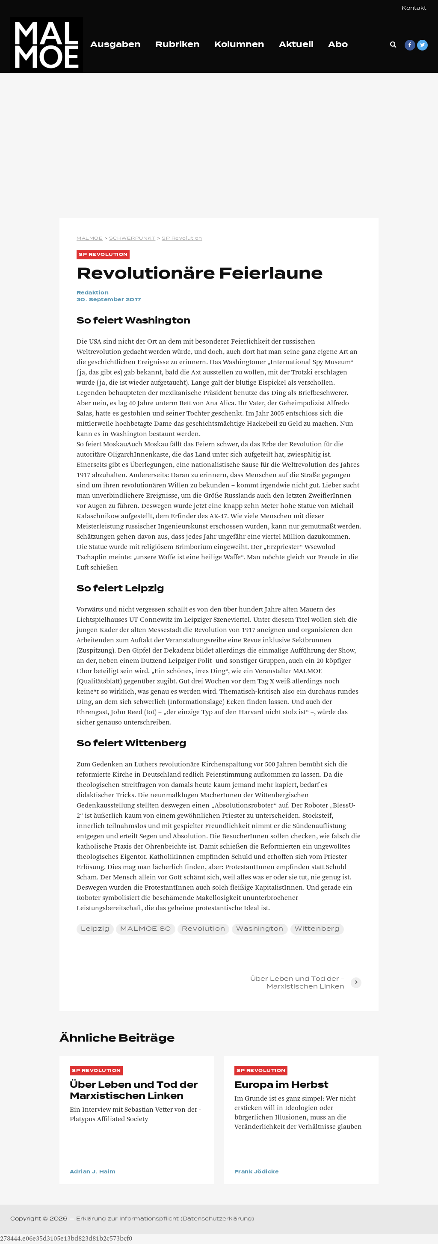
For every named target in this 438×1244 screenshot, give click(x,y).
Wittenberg (317, 929)
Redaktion (93, 293)
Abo (338, 45)
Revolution (203, 929)
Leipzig (95, 929)
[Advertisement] (219, 145)
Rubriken (177, 45)
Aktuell (296, 45)
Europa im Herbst (281, 1085)
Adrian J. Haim (93, 1172)
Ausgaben (115, 45)
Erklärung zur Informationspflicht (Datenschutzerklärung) (165, 1219)
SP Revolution (103, 254)
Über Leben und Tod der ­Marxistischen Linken (134, 1091)
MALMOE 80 (145, 929)
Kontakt (414, 8)
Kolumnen (239, 45)
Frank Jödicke (256, 1172)
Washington (260, 929)
